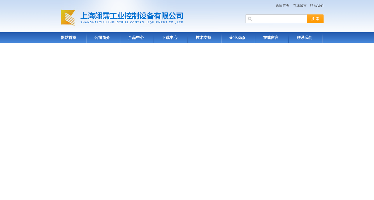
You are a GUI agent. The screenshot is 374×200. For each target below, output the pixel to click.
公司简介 (102, 38)
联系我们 (317, 6)
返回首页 (282, 6)
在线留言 (300, 6)
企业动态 (237, 38)
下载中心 (170, 38)
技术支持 (203, 38)
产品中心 (136, 38)
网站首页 (68, 38)
